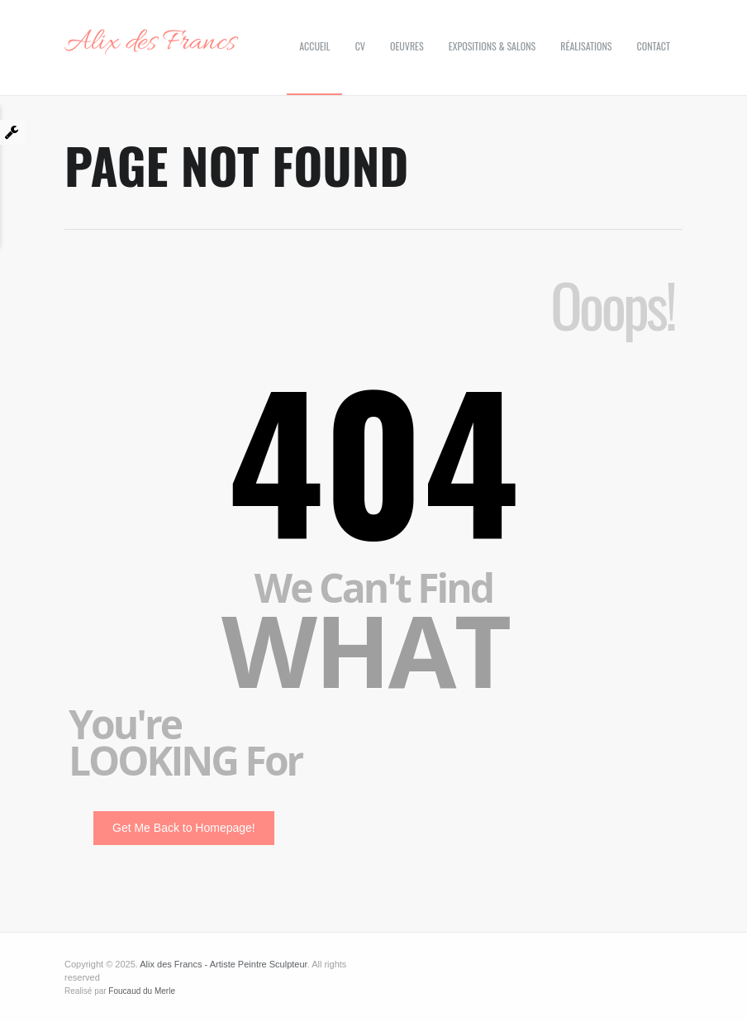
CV (360, 46)
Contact (653, 46)
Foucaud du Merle (141, 991)
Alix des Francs (150, 43)
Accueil (314, 46)
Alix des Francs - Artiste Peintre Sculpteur (223, 964)
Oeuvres (407, 46)
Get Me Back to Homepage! (183, 827)
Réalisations (585, 46)
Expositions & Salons (492, 46)
